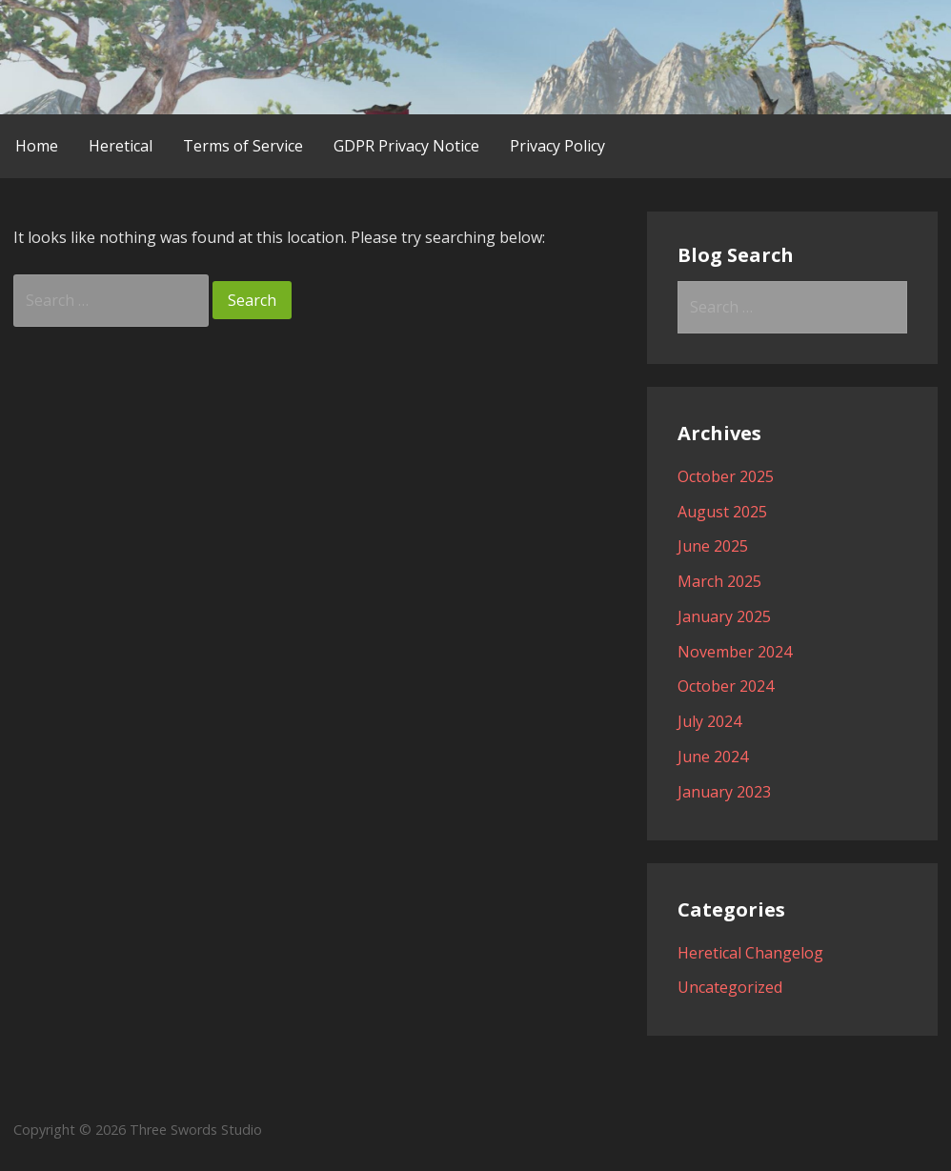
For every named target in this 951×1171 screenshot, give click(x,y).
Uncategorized (730, 987)
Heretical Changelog (750, 952)
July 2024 (709, 721)
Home (36, 145)
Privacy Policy (557, 145)
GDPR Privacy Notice (406, 145)
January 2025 (724, 616)
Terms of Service (243, 145)
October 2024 (726, 686)
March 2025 (719, 581)
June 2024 (713, 756)
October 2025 (726, 476)
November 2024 (735, 651)
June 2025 (713, 545)
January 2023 (724, 791)
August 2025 (722, 511)
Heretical (120, 145)
